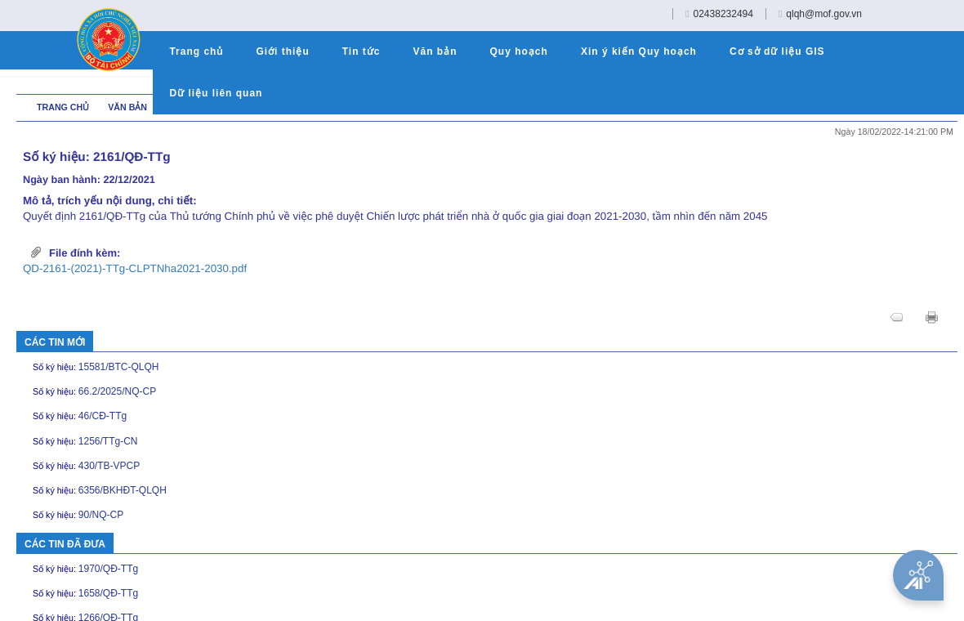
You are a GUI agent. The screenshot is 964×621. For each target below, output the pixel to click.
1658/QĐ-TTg (110, 593)
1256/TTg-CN (110, 441)
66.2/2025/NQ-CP (119, 391)
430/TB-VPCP (111, 465)
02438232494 (723, 14)
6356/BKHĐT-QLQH (124, 490)
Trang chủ (64, 107)
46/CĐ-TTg (104, 416)
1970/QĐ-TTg (110, 568)
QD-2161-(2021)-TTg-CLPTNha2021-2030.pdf (135, 268)
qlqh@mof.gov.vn (824, 14)
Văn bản (127, 107)
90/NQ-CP (102, 514)
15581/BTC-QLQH (120, 367)
